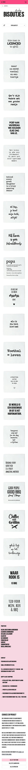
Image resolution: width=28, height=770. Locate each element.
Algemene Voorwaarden (7, 632)
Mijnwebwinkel (14, 767)
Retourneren (4, 638)
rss (14, 764)
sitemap (11, 764)
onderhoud (15, 630)
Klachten (3, 636)
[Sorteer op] (14, 25)
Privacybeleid (4, 640)
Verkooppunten (5, 644)
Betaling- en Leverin (6, 634)
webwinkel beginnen (18, 764)
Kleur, (3, 630)
